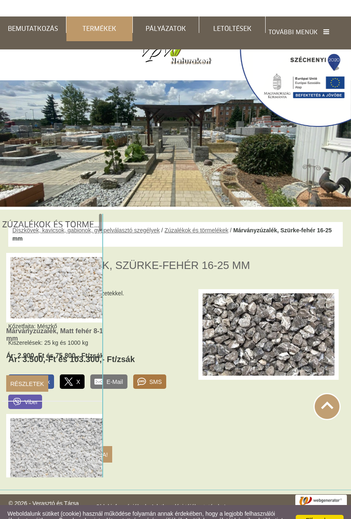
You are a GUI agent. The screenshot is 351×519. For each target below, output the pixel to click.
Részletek (27, 367)
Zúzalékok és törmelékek (197, 213)
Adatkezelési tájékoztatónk (142, 510)
